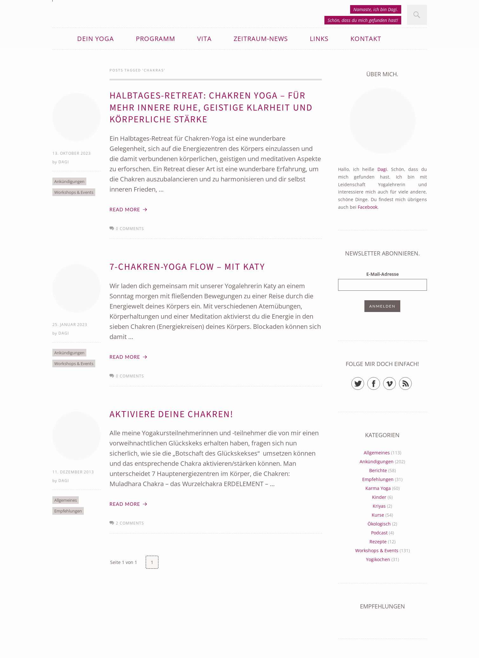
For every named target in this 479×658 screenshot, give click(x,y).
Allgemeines (65, 500)
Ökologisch (379, 524)
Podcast (379, 533)
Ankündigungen (69, 181)
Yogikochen (378, 559)
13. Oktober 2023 (71, 153)
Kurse (378, 515)
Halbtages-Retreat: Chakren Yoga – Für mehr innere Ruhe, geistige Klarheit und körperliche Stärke (211, 107)
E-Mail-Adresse (382, 274)
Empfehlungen (68, 511)
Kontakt (365, 38)
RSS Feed (411, 381)
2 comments (130, 523)
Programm (155, 38)
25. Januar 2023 (69, 324)
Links (319, 38)
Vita (204, 38)
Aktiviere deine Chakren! (171, 414)
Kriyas (379, 506)
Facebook (367, 207)
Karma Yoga (378, 488)
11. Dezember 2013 (73, 472)
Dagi (63, 162)
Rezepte (378, 542)
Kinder (379, 497)
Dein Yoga (95, 38)
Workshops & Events (73, 192)
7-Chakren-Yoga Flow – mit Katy (187, 267)
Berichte (378, 470)
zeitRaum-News (261, 38)
